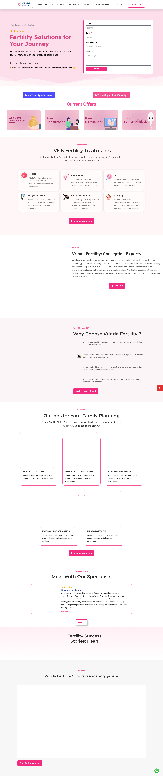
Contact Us (117, 4)
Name (88, 23)
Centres (60, 4)
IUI (115, 175)
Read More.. (65, 611)
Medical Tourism (103, 4)
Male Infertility (77, 175)
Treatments (73, 4)
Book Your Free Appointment (24, 63)
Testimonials (88, 4)
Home (39, 4)
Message (89, 51)
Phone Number (92, 42)
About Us (49, 4)
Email (88, 33)
